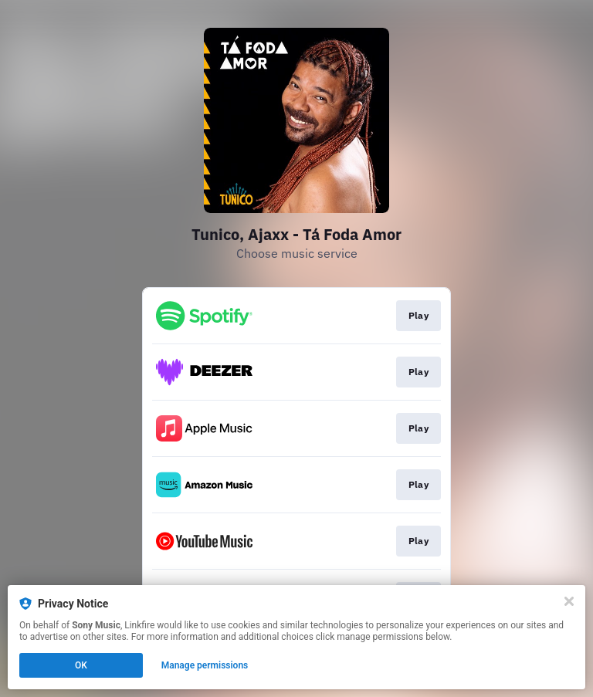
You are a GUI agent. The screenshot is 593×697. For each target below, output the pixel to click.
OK (81, 665)
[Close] (569, 601)
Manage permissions (205, 665)
